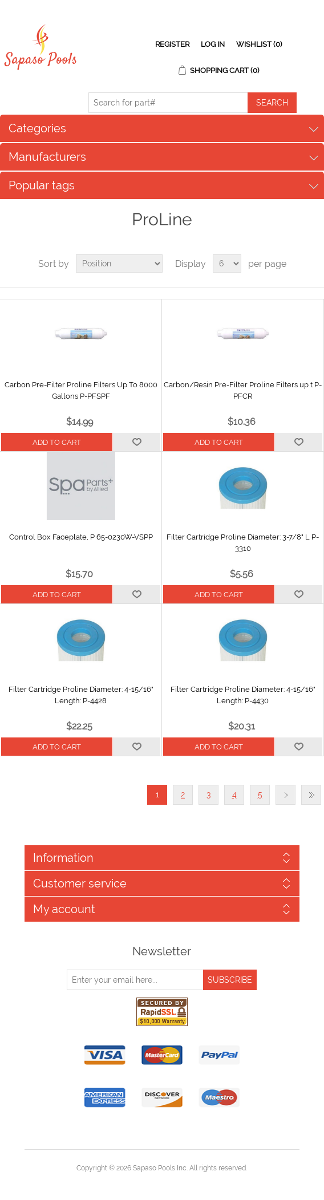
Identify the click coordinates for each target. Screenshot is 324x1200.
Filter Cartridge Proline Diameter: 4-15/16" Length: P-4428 (81, 695)
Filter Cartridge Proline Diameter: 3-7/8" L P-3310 (243, 543)
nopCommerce (181, 1182)
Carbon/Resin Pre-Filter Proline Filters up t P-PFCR (243, 390)
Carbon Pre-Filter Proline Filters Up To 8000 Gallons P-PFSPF (81, 390)
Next (285, 795)
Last (311, 795)
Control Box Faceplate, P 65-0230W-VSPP (81, 537)
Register (172, 44)
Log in (213, 44)
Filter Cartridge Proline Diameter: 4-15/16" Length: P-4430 (243, 695)
